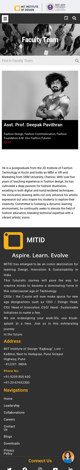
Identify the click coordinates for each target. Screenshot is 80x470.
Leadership (12, 405)
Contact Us (12, 426)
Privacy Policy (14, 447)
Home (8, 398)
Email (7, 142)
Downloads (12, 440)
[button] (5, 18)
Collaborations (14, 412)
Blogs (8, 433)
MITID (36, 240)
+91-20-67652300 (17, 382)
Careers (9, 419)
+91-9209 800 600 (17, 377)
